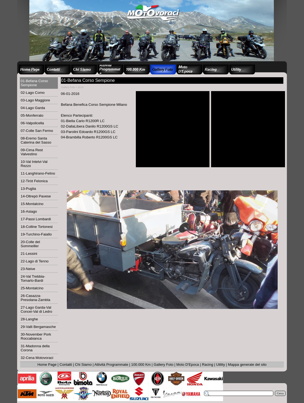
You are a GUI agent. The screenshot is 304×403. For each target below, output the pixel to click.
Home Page (47, 364)
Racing (207, 364)
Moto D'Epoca (187, 364)
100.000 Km (141, 364)
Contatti (65, 364)
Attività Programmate (111, 364)
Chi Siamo (83, 364)
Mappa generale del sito (247, 364)
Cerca (280, 393)
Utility (220, 364)
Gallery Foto (164, 364)
